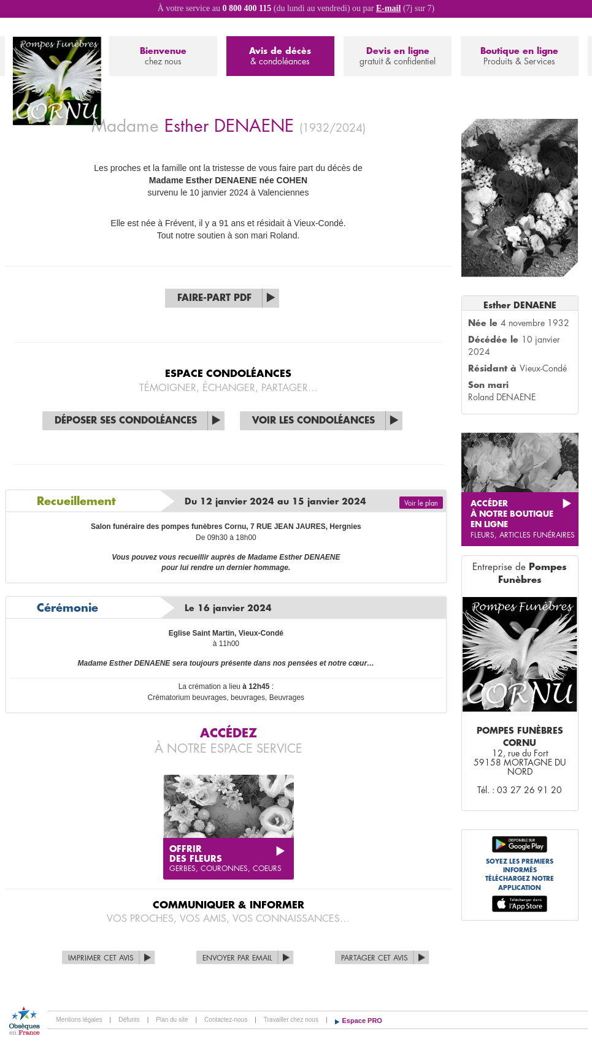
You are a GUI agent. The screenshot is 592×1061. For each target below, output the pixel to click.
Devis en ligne (398, 57)
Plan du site (172, 1019)
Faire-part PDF (214, 298)
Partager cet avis (374, 958)
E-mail (388, 8)
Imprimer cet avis (101, 958)
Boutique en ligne (519, 57)
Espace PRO (362, 1020)
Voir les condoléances (313, 420)
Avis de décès (280, 57)
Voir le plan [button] (421, 503)
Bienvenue (163, 57)
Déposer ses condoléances (126, 420)
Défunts (128, 1019)
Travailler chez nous (291, 1019)
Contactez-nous (225, 1019)
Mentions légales (79, 1019)
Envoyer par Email (237, 958)
